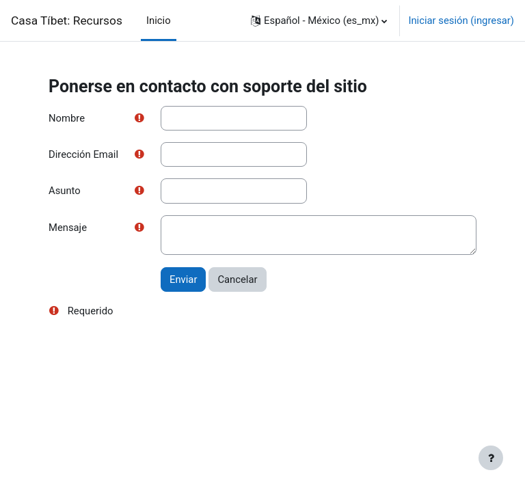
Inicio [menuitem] (158, 20)
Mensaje (68, 227)
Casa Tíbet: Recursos (66, 20)
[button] (318, 20)
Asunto (65, 190)
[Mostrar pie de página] (491, 458)
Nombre (67, 118)
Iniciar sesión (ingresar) (461, 20)
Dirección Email (83, 154)
